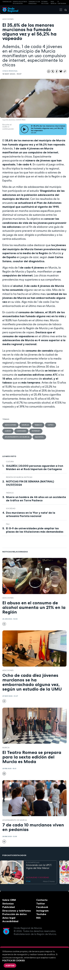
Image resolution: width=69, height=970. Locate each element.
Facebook (42, 907)
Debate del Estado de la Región (20, 2)
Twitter (40, 903)
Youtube (41, 914)
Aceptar (10, 965)
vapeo (51, 425)
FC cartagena (61, 2)
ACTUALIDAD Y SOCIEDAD (37, 877)
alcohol (39, 437)
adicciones (8, 19)
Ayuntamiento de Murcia (17, 437)
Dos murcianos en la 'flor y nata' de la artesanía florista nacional (30, 514)
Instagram (42, 910)
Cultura (10, 461)
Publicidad (8, 907)
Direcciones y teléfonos (16, 910)
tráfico (10, 493)
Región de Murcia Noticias (19, 477)
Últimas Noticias (44, 2)
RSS (38, 917)
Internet (36, 431)
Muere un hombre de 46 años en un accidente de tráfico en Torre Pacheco (36, 499)
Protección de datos (14, 914)
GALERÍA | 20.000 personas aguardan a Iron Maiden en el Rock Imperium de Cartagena (34, 467)
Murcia (25, 425)
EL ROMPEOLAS (32, 862)
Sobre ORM (9, 899)
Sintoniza (8, 903)
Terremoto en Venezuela (34, 2)
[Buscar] (65, 9)
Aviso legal (8, 917)
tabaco (38, 425)
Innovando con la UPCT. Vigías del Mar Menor (39, 867)
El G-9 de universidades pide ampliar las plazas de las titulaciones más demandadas (34, 530)
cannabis (21, 431)
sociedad (10, 508)
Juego (8, 431)
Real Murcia (53, 2)
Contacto (42, 899)
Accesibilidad (10, 921)
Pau (7, 524)
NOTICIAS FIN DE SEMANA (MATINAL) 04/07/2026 (30, 483)
